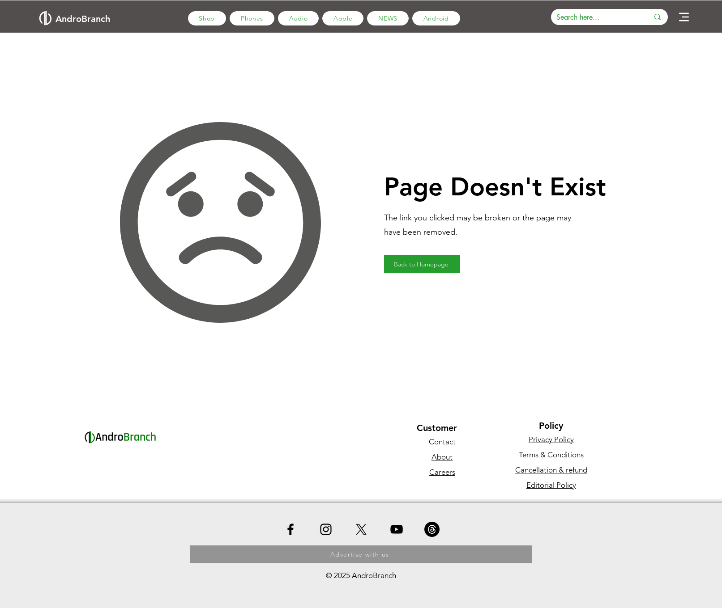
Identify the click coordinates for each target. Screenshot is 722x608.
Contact (442, 441)
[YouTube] (396, 529)
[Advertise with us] (361, 554)
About (442, 456)
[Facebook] (290, 529)
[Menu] (684, 17)
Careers (442, 472)
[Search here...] (596, 17)
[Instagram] (325, 529)
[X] (361, 529)
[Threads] (432, 529)
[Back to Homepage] (422, 264)
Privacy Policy (551, 439)
